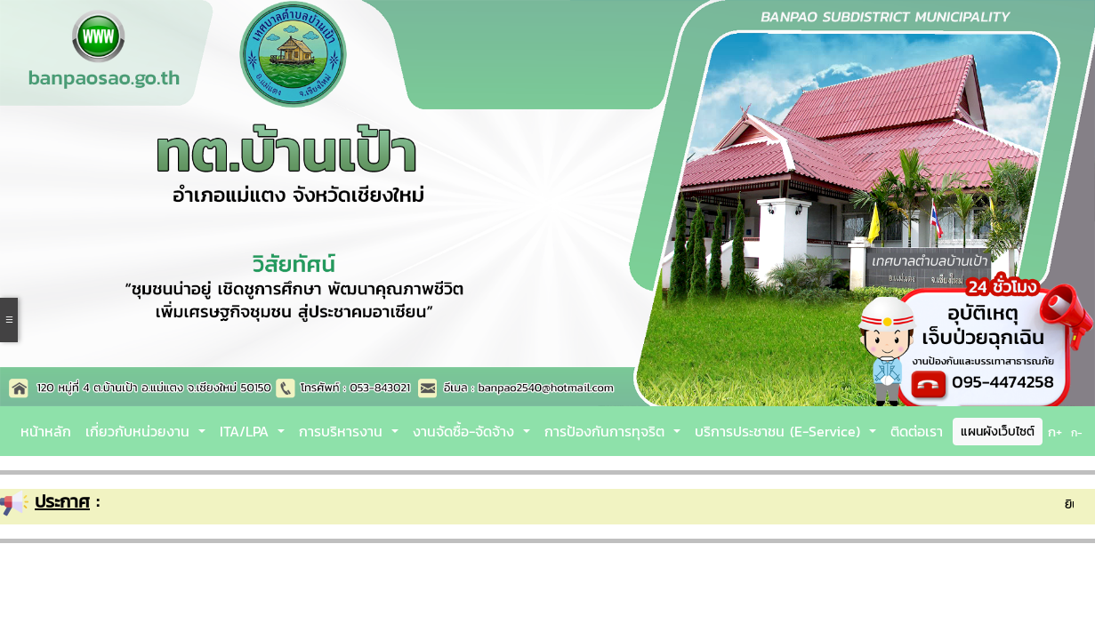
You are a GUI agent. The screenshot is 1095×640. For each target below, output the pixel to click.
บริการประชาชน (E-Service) (780, 431)
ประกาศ (62, 501)
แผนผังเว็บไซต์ (998, 431)
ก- (1077, 433)
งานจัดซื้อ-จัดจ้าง (466, 431)
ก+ (1055, 431)
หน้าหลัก (45, 431)
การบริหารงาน (343, 431)
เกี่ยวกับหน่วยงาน (140, 431)
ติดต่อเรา (916, 431)
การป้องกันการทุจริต (607, 431)
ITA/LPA (247, 431)
